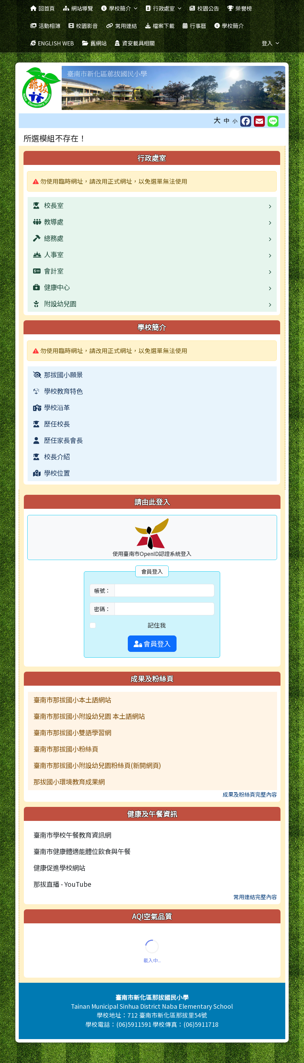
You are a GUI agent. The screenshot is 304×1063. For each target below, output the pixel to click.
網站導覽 (78, 8)
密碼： (102, 609)
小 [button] (235, 120)
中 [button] (227, 120)
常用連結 (121, 26)
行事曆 (194, 26)
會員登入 (152, 643)
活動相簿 (45, 26)
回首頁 (42, 8)
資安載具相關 (134, 43)
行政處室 (163, 8)
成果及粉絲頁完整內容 (250, 794)
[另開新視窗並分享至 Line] (273, 121)
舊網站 (94, 43)
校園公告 (204, 8)
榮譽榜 (239, 8)
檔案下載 (159, 26)
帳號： (102, 590)
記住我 (157, 625)
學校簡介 (119, 8)
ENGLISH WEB (52, 43)
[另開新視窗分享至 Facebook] (245, 121)
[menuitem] (152, 374)
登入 (270, 43)
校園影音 (83, 26)
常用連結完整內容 (255, 897)
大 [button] (217, 120)
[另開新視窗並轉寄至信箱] (259, 121)
